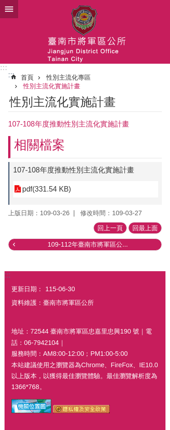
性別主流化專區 (68, 77)
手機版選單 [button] (9, 9)
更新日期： (27, 289)
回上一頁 (110, 228)
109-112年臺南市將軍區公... (88, 244)
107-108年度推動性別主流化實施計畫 (73, 170)
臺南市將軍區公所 (85, 32)
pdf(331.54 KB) (46, 189)
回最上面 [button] (145, 228)
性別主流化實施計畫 (51, 86)
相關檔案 (39, 145)
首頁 (27, 77)
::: (3, 67)
